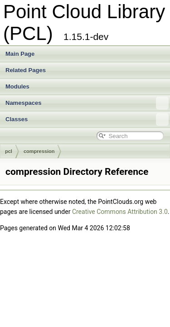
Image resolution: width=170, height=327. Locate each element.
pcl (8, 151)
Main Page (19, 53)
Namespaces (87, 103)
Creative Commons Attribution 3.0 (120, 211)
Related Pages (25, 70)
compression (39, 151)
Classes (87, 119)
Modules (17, 86)
